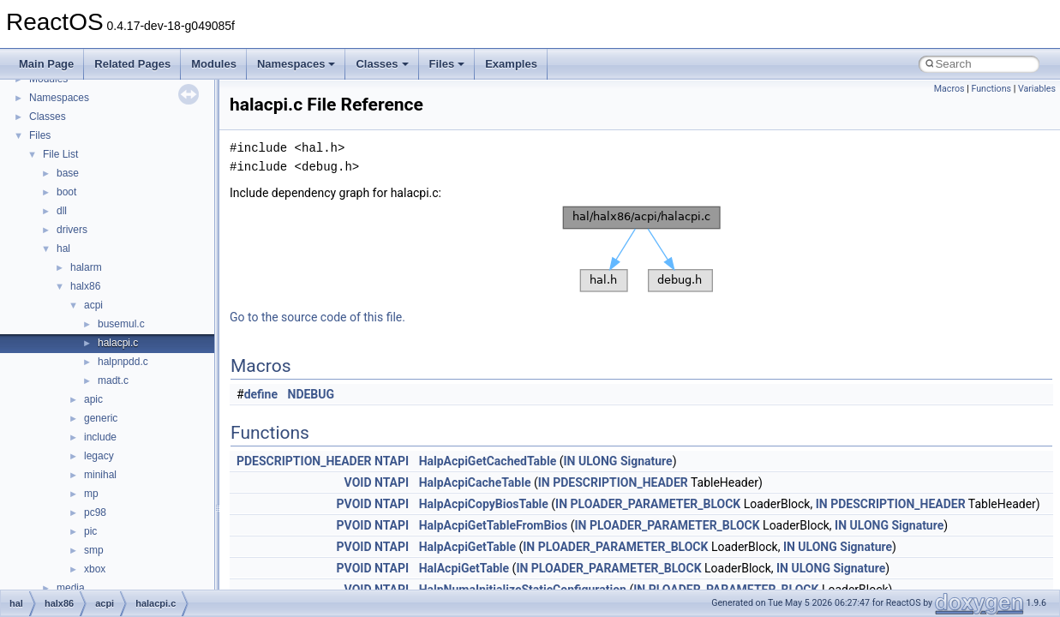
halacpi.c (118, 343)
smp (94, 550)
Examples (511, 63)
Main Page (46, 63)
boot (66, 192)
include (100, 437)
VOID (358, 482)
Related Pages (132, 63)
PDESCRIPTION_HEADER (304, 461)
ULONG (597, 461)
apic (93, 399)
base (68, 173)
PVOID (354, 504)
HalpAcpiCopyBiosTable (483, 504)
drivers (72, 230)
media (71, 588)
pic (90, 531)
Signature (646, 461)
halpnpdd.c (123, 362)
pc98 (95, 512)
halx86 (85, 286)
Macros (949, 88)
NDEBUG (311, 394)
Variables (1037, 88)
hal (63, 249)
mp (91, 494)
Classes (382, 63)
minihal (100, 475)
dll (62, 211)
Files (447, 63)
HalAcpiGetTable (464, 568)
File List (60, 154)
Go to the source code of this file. (317, 317)
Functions (991, 88)
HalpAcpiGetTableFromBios (493, 525)
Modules (214, 63)
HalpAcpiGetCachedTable (488, 461)
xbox (94, 569)
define (261, 394)
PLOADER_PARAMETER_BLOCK (656, 504)
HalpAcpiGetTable (467, 547)
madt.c (113, 380)
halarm (86, 267)
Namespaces (296, 63)
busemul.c (121, 324)
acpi (93, 305)
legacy (99, 456)
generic (100, 418)
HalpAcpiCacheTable (475, 482)
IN (569, 461)
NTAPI (391, 461)
